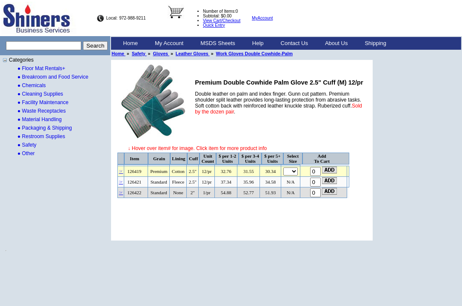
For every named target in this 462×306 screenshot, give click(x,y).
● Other (26, 153)
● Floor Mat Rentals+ (41, 68)
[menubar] (254, 43)
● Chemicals (31, 85)
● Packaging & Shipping (44, 128)
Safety (139, 53)
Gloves (161, 53)
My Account (169, 43)
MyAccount (262, 18)
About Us (336, 43)
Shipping (375, 43)
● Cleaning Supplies (40, 94)
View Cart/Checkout (221, 20)
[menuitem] (130, 43)
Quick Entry (214, 25)
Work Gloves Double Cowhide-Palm (254, 53)
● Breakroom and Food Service (52, 77)
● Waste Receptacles (41, 111)
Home (130, 43)
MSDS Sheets (217, 43)
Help (258, 43)
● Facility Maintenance (42, 102)
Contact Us (294, 43)
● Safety (27, 145)
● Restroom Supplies (41, 136)
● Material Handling (39, 119)
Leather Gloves (193, 53)
